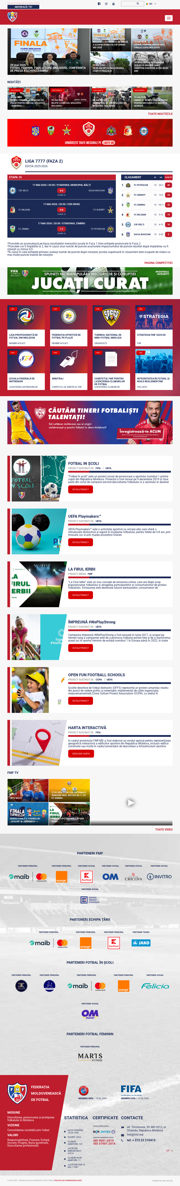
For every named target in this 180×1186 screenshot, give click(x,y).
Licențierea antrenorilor (23, 387)
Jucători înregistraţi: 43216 (75, 1151)
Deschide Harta (81, 754)
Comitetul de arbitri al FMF (67, 387)
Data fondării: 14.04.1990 (75, 1131)
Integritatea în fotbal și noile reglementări (153, 380)
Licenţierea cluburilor (107, 387)
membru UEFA (85, 1098)
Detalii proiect (80, 489)
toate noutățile (160, 114)
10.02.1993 (101, 1098)
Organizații (100, 343)
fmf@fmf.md (135, 1134)
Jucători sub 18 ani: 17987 (76, 1165)
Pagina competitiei (158, 263)
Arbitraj (57, 378)
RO (149, 4)
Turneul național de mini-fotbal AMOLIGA (107, 336)
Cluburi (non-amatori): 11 (75, 1159)
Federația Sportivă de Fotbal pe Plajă (66, 336)
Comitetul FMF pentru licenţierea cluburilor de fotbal (109, 381)
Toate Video (164, 829)
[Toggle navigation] (169, 18)
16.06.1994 (143, 1098)
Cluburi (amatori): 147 (76, 1142)
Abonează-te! (23, 6)
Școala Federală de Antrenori (22, 380)
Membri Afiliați (17, 343)
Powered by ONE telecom (162, 1181)
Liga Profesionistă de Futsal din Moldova (23, 336)
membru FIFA (128, 1098)
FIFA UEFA (142, 387)
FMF (139, 343)
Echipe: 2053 (75, 1137)
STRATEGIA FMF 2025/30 (151, 334)
